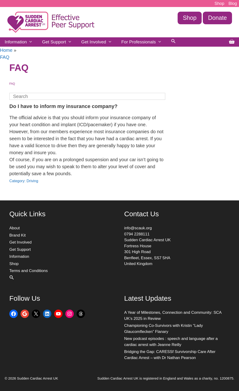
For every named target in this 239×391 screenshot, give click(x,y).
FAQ (4, 57)
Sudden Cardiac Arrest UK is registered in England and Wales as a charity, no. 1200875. (165, 378)
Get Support (59, 42)
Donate (217, 17)
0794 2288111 (137, 234)
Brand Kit (17, 235)
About (14, 228)
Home (6, 50)
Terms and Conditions (28, 271)
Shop (219, 3)
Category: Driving (23, 181)
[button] (173, 42)
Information (21, 42)
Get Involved (99, 42)
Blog (232, 3)
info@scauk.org (138, 228)
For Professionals (143, 42)
